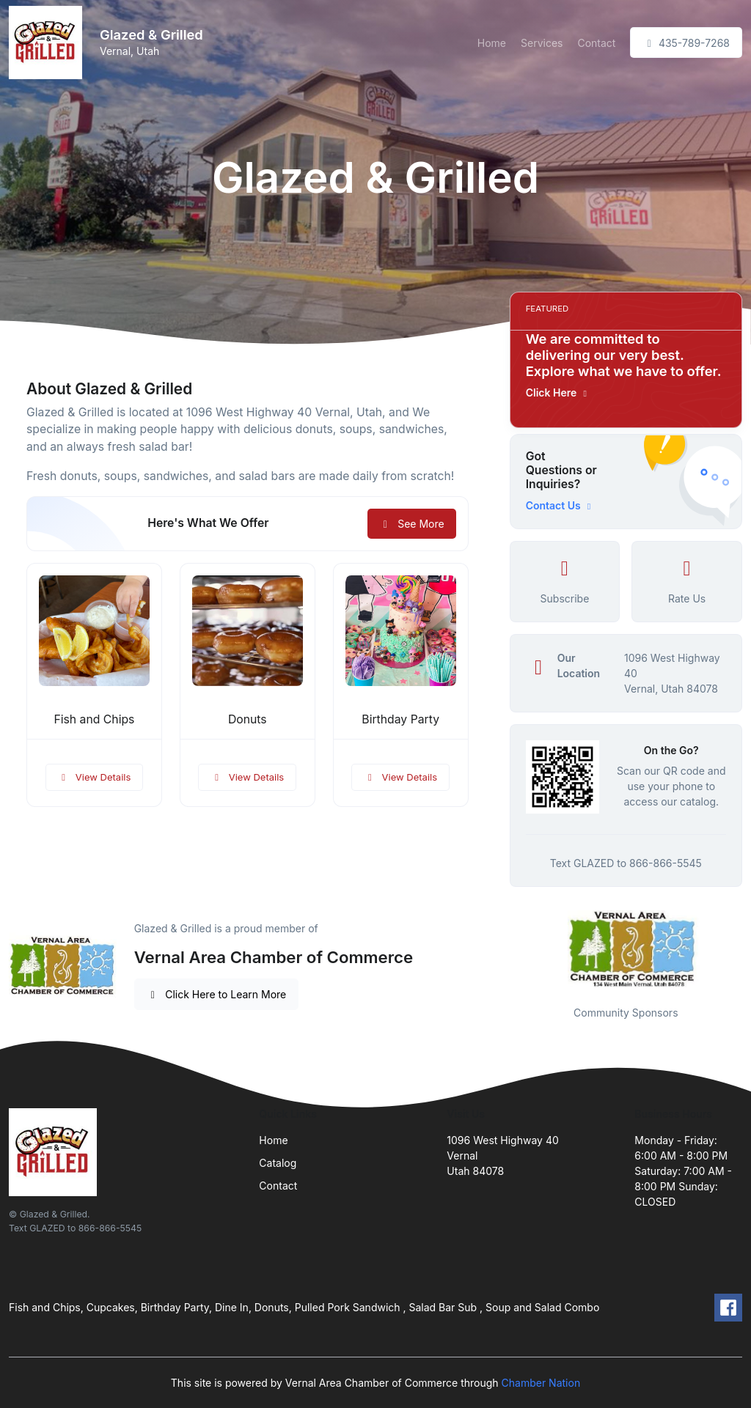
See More (411, 523)
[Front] (48, 42)
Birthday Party (400, 719)
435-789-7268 (686, 43)
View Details (94, 777)
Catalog (277, 1163)
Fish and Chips (94, 719)
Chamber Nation (541, 1382)
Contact (596, 43)
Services (542, 43)
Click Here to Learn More (217, 994)
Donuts (247, 719)
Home (491, 43)
